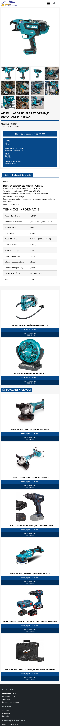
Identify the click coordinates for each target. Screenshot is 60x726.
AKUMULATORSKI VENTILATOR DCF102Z (30, 373)
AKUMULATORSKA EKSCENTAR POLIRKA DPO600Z (30, 573)
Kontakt (5, 715)
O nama (5, 710)
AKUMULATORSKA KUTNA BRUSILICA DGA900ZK (30, 477)
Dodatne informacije (21, 174)
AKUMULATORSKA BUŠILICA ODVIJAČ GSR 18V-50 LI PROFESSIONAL (30, 621)
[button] (48, 3)
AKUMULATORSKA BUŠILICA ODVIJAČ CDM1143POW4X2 (30, 525)
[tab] (6, 174)
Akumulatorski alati (10, 724)
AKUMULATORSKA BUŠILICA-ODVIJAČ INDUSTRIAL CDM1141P (30, 669)
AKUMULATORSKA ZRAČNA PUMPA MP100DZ (30, 325)
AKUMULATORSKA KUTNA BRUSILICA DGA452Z (30, 429)
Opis (6, 174)
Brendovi (6, 712)
